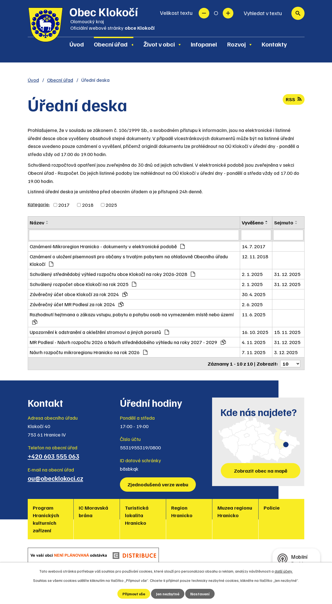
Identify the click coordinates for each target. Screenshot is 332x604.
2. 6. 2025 (252, 304)
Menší (204, 13)
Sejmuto (283, 222)
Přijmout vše (133, 593)
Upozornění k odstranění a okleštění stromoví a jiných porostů (99, 332)
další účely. (284, 571)
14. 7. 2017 (253, 246)
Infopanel (204, 44)
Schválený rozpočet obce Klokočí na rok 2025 (83, 284)
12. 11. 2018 (255, 256)
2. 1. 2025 (252, 274)
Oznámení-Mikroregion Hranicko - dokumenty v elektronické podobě (107, 246)
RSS (293, 99)
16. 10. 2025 (255, 332)
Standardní (216, 13)
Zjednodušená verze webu (157, 484)
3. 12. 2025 (286, 352)
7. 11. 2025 (253, 352)
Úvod (76, 44)
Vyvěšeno (253, 222)
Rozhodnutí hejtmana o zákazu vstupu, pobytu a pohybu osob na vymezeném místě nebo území (132, 318)
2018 (87, 205)
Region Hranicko (181, 511)
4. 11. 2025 (253, 342)
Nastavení (200, 593)
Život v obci (159, 44)
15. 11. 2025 (287, 332)
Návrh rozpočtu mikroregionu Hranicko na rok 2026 (88, 352)
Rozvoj (236, 44)
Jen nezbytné (167, 593)
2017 (63, 205)
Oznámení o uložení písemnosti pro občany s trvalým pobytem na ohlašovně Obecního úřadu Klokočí (129, 260)
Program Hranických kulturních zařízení (46, 519)
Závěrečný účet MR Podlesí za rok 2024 (77, 304)
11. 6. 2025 (253, 314)
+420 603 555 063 (53, 456)
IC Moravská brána (93, 511)
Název (37, 222)
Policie (272, 508)
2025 (111, 205)
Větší (228, 13)
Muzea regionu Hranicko (234, 511)
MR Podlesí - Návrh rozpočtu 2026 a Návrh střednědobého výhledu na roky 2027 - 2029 (128, 342)
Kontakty (274, 44)
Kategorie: (39, 204)
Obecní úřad (110, 44)
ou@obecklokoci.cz (55, 478)
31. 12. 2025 (287, 274)
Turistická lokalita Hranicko (136, 515)
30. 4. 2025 (253, 294)
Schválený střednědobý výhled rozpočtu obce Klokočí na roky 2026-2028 (112, 274)
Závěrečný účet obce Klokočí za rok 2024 (78, 294)
